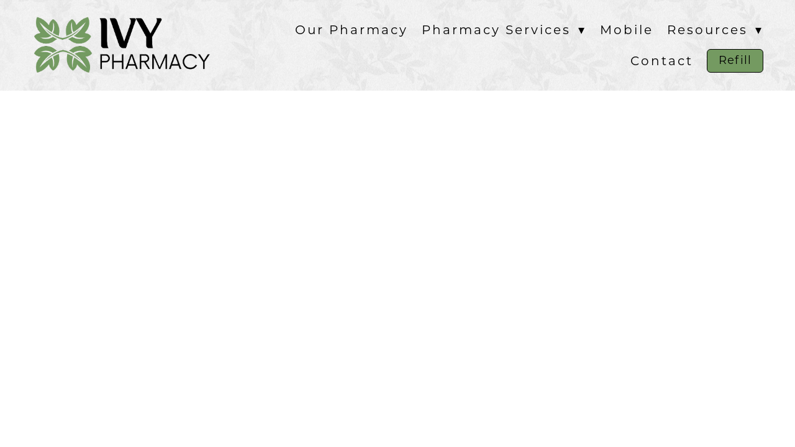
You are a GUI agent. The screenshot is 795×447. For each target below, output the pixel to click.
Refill (735, 60)
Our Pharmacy (351, 29)
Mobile (626, 29)
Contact (661, 60)
